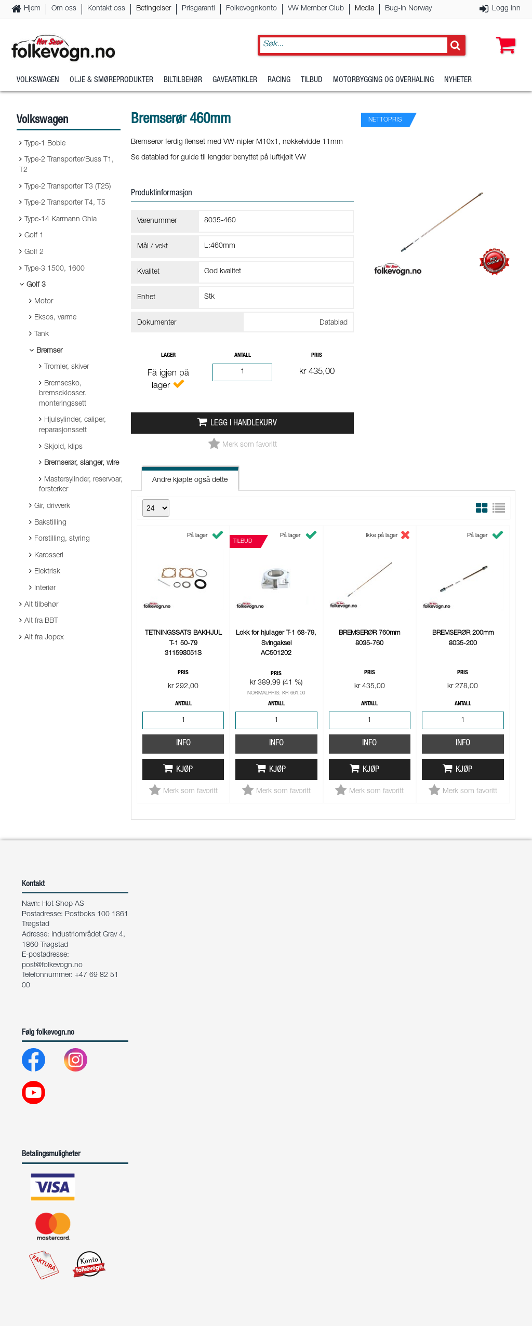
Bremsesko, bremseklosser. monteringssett (62, 394)
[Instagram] (84, 1062)
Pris (316, 355)
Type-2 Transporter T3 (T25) (67, 187)
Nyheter (458, 80)
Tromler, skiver (66, 367)
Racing (279, 80)
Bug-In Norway (408, 8)
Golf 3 (36, 285)
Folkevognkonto (251, 8)
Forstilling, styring (62, 539)
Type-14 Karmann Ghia (60, 219)
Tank (41, 334)
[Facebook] (42, 1062)
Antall (242, 355)
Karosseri (48, 555)
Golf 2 (34, 252)
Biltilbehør (183, 80)
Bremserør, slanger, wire (81, 463)
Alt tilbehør (41, 605)
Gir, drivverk (52, 506)
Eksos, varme (55, 318)
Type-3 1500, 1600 (54, 269)
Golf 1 (34, 235)
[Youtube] (42, 1095)
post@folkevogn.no (52, 965)
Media (364, 8)
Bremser (49, 351)
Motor (43, 301)
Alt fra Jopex (44, 637)
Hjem (32, 8)
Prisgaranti (198, 8)
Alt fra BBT (41, 621)
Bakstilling (50, 523)
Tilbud (312, 80)
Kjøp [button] (184, 770)
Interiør (45, 588)
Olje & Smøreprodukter (111, 80)
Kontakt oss (106, 8)
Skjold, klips (63, 447)
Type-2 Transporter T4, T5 (64, 203)
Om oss (63, 8)
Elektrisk (47, 571)
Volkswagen (38, 80)
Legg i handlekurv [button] (243, 423)
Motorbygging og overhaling (383, 80)
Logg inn (506, 8)
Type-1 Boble (44, 144)
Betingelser (153, 8)
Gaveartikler (234, 80)
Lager (168, 355)
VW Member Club (316, 8)
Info (183, 743)
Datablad (334, 323)
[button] (503, 35)
